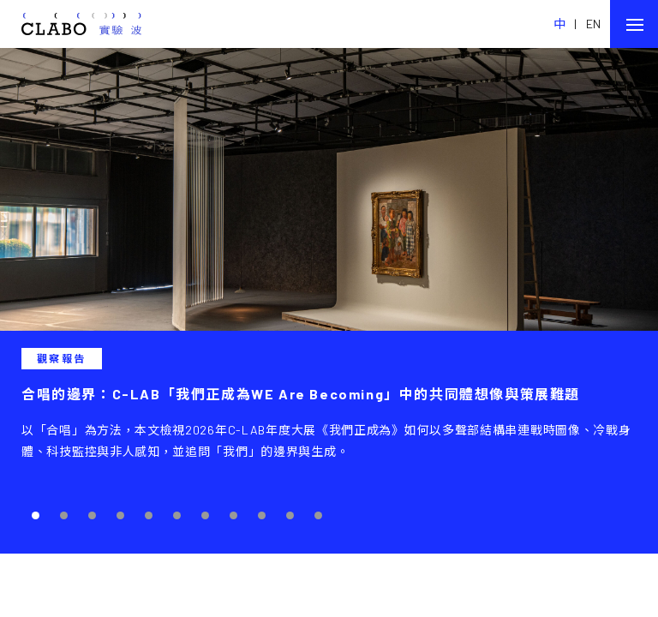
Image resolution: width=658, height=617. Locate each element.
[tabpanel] (329, 301)
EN (593, 23)
